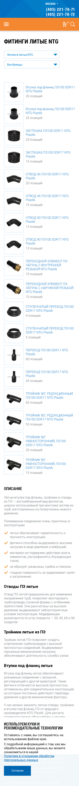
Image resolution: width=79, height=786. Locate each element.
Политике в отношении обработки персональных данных (29, 758)
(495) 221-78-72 (60, 14)
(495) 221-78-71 (60, 9)
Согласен (17, 770)
